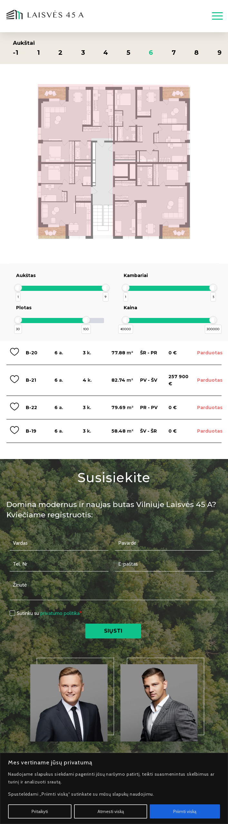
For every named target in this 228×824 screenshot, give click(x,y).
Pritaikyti (40, 811)
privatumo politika (60, 613)
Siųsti (113, 631)
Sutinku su (49, 613)
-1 (15, 52)
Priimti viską (184, 811)
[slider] (18, 288)
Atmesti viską (111, 811)
